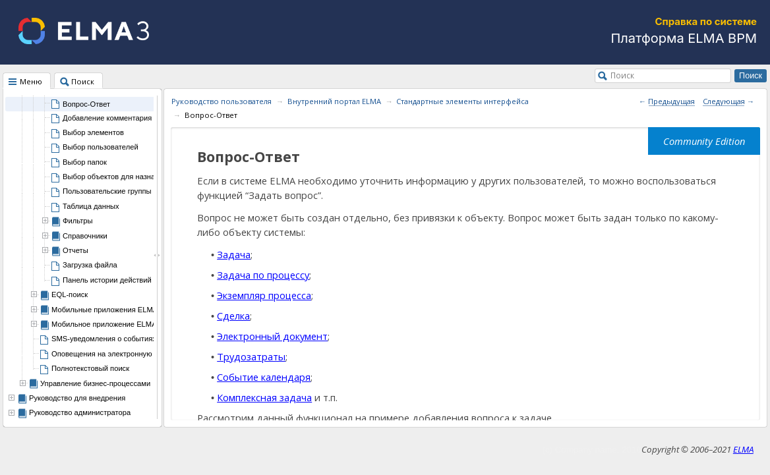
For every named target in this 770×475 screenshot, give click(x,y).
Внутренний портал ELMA (334, 101)
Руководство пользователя (221, 101)
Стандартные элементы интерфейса (462, 101)
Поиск (622, 75)
